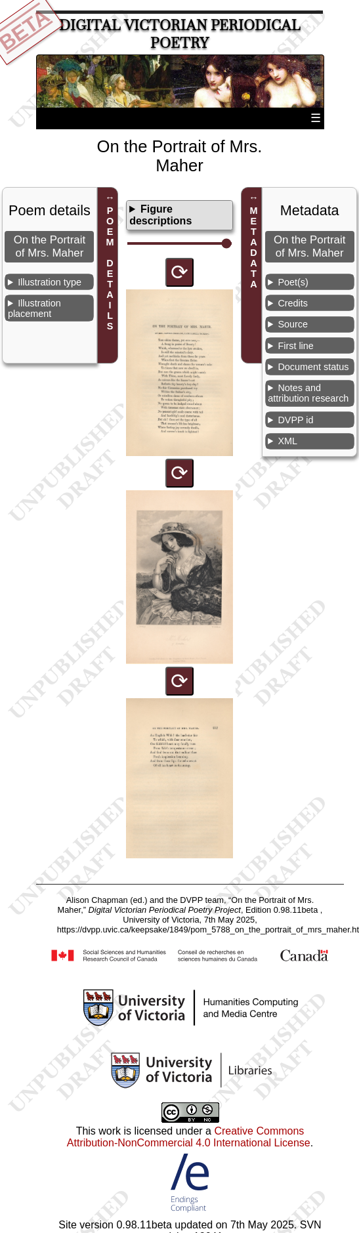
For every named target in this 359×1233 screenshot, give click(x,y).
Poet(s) (293, 282)
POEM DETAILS (110, 268)
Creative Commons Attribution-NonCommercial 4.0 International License (188, 1136)
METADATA (253, 247)
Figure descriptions (160, 214)
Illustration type (49, 282)
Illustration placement (34, 308)
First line (295, 346)
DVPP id (295, 420)
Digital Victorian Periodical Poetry (180, 34)
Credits (293, 303)
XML (287, 441)
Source (293, 324)
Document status (313, 367)
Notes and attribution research (308, 393)
